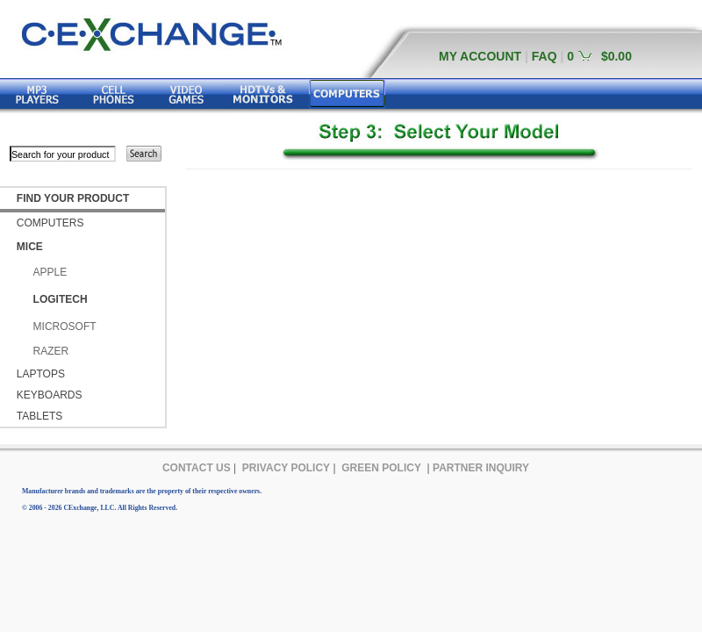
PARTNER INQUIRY (481, 468)
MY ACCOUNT (480, 56)
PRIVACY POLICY (286, 468)
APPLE (50, 272)
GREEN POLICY (381, 468)
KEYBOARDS (49, 395)
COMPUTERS (50, 223)
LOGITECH (60, 299)
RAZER (51, 351)
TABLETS (39, 416)
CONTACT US (196, 468)
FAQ (544, 56)
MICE (30, 247)
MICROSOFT (65, 326)
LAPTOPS (41, 374)
